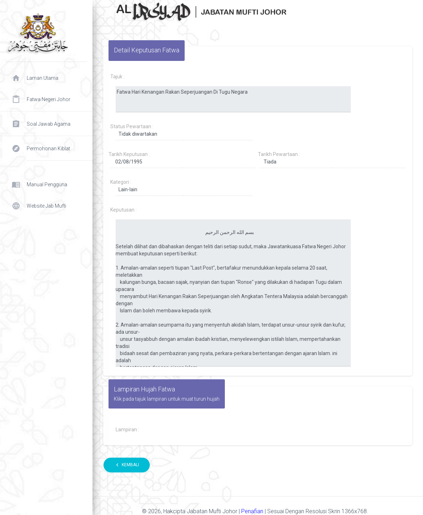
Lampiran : (127, 429)
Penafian (253, 511)
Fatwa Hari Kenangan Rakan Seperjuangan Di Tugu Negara (233, 99)
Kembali (126, 465)
